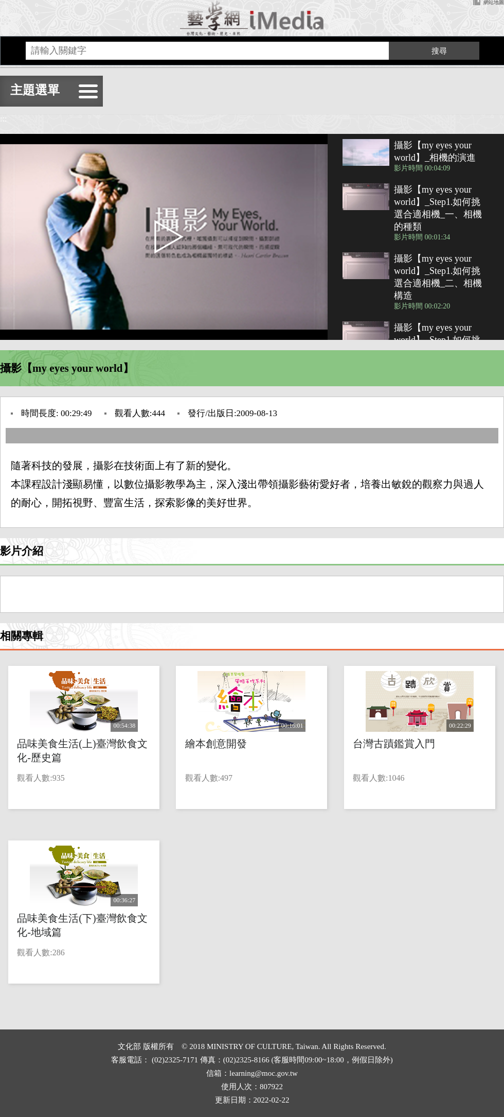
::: (3, 118)
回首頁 (252, 18)
